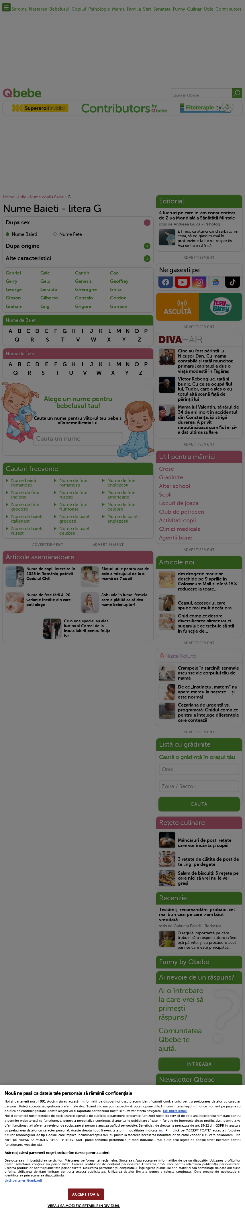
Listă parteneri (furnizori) (23, 1180)
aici (161, 1130)
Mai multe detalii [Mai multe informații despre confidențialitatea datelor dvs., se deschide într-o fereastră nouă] (175, 1111)
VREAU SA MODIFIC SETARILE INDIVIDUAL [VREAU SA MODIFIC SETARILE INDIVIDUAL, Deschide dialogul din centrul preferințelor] (84, 1206)
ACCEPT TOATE (85, 1194)
